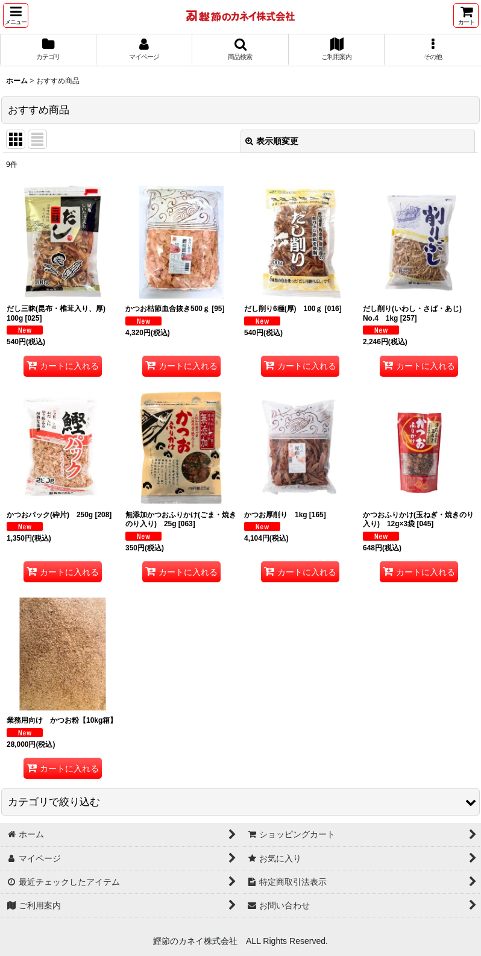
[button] (15, 15)
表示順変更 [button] (271, 141)
